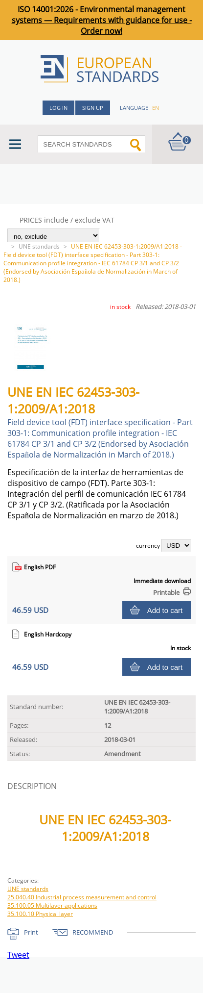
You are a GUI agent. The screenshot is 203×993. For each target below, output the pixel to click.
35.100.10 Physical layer (40, 914)
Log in (58, 107)
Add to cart (165, 610)
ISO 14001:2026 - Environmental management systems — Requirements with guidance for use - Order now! (102, 20)
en (155, 107)
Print (31, 932)
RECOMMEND (92, 932)
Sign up (92, 107)
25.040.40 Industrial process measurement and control (82, 897)
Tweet (18, 954)
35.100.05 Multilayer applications (52, 905)
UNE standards (39, 246)
